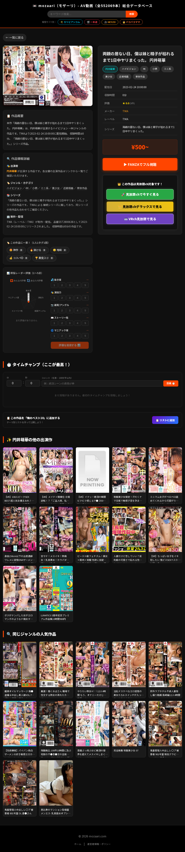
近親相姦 (68, 188)
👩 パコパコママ (131, 22)
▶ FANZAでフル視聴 (140, 164)
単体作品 (82, 188)
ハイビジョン (14, 188)
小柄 (34, 188)
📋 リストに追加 (165, 420)
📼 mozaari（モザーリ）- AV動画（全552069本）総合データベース (93, 5)
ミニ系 (44, 188)
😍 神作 (16, 250)
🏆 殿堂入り (44, 258)
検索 (131, 14)
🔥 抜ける (38, 250)
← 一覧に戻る (15, 37)
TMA (125, 111)
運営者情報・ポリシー (99, 844)
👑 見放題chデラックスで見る (140, 206)
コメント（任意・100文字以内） (57, 377)
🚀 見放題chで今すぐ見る (140, 194)
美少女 (56, 188)
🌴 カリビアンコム (70, 22)
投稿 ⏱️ (171, 383)
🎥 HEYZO (110, 22)
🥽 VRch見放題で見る (140, 219)
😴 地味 (60, 250)
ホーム (77, 844)
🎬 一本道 (92, 22)
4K (27, 188)
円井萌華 (12, 171)
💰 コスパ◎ (18, 258)
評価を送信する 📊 (70, 345)
